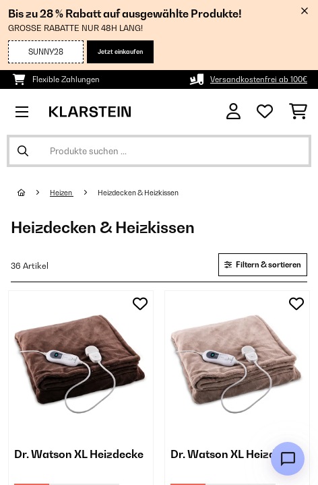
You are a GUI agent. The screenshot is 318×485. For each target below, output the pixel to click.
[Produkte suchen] (159, 151)
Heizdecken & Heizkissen (139, 193)
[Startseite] (34, 193)
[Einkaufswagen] (298, 112)
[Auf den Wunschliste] (140, 303)
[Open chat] (288, 459)
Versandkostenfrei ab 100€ (258, 79)
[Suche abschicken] (23, 151)
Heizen (61, 193)
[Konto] (233, 111)
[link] (81, 363)
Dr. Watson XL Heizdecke (79, 454)
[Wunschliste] (265, 112)
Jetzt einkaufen (120, 51)
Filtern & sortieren (262, 264)
